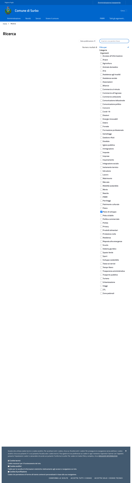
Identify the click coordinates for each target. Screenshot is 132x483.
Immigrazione (108, 148)
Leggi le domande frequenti (50, 351)
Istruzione (107, 171)
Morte (105, 189)
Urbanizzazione (109, 282)
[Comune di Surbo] (23, 10)
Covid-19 (106, 111)
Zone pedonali (108, 293)
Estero (105, 122)
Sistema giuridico (109, 248)
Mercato (106, 182)
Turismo (106, 278)
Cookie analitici (16, 466)
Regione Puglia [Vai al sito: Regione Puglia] (9, 2)
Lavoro (105, 174)
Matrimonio (107, 178)
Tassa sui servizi (109, 263)
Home (5, 23)
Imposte (106, 152)
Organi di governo (11, 404)
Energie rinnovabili (110, 119)
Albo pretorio (9, 427)
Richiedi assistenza (47, 356)
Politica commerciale (111, 219)
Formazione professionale (113, 130)
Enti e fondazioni (10, 414)
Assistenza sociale (110, 78)
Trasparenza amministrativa (114, 271)
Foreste (106, 126)
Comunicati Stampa (43, 407)
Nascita (106, 193)
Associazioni (108, 81)
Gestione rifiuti (108, 137)
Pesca (105, 208)
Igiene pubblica (109, 145)
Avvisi (38, 411)
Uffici (6, 411)
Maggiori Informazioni (108, 456)
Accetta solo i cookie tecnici (109, 478)
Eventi (101, 407)
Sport (105, 256)
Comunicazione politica (112, 104)
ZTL (104, 289)
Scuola (105, 245)
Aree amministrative (12, 407)
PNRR (105, 197)
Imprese (106, 156)
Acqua (105, 59)
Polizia (105, 222)
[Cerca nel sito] (124, 10)
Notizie (38, 404)
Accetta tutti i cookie (81, 478)
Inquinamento (108, 159)
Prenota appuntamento (49, 361)
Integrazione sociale (111, 163)
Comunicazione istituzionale (114, 100)
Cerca (114, 302)
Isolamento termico (110, 167)
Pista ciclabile (108, 215)
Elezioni (106, 115)
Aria (104, 70)
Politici (7, 417)
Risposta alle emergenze (112, 241)
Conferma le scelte (58, 478)
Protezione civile (109, 234)
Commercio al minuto (111, 89)
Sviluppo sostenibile (111, 260)
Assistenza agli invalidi (111, 74)
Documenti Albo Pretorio (13, 430)
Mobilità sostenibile (110, 185)
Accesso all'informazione (113, 56)
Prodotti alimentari (110, 230)
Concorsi (106, 107)
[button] (114, 47)
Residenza (107, 237)
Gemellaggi (107, 133)
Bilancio (106, 85)
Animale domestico (110, 67)
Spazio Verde (108, 252)
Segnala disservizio (47, 372)
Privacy (106, 226)
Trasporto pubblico (110, 274)
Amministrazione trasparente (109, 2)
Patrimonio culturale (111, 204)
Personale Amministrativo (14, 421)
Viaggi (105, 285)
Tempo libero (108, 267)
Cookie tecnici (15, 460)
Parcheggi (107, 200)
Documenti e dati (10, 424)
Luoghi (101, 404)
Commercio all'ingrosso (112, 93)
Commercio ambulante (112, 96)
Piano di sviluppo (109, 211)
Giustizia (106, 141)
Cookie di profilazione (18, 471)
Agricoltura (107, 63)
